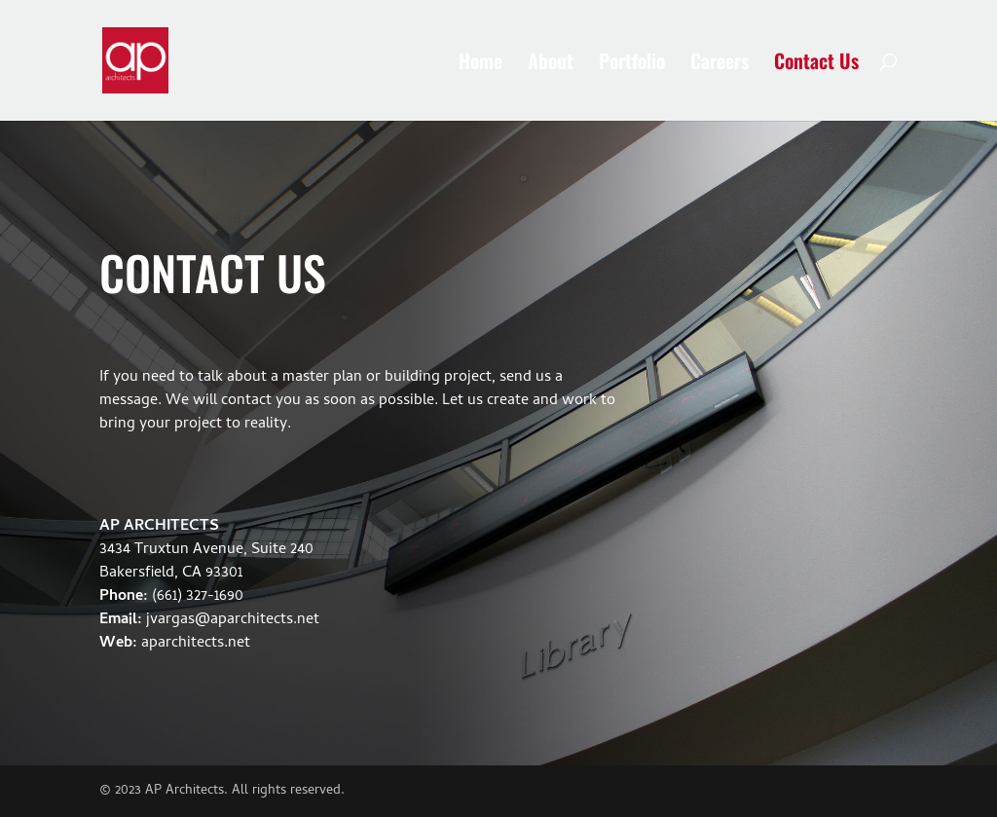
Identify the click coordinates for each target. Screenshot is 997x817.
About (550, 64)
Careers (719, 64)
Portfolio (632, 64)
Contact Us (816, 64)
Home (480, 64)
